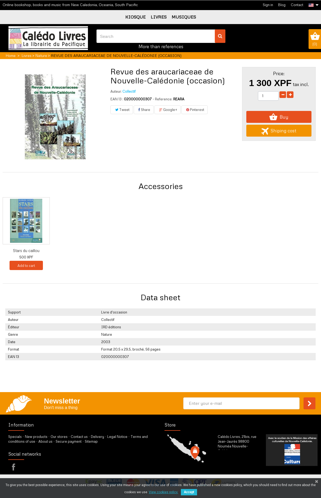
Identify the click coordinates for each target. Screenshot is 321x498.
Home (11, 55)
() (315, 39)
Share (143, 109)
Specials (15, 436)
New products (36, 436)
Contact (297, 5)
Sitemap (91, 441)
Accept (189, 492)
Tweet (122, 109)
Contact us (79, 436)
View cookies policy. (163, 492)
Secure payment (69, 441)
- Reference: (162, 99)
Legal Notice (117, 436)
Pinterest (194, 109)
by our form (241, 464)
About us (45, 441)
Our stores (59, 436)
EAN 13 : (116, 99)
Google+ (167, 109)
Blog (282, 5)
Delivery (97, 436)
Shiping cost (278, 131)
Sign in (268, 5)
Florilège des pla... (26, 250)
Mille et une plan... (131, 250)
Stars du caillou (183, 250)
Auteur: (116, 91)
